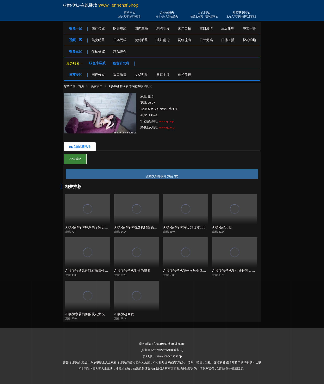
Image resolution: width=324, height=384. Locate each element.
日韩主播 (227, 40)
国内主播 (141, 28)
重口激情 (206, 28)
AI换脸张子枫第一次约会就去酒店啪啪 (191, 270)
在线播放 (75, 158)
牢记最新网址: (149, 121)
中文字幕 (249, 28)
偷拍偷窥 (98, 51)
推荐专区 (75, 74)
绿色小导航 (97, 63)
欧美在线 (119, 28)
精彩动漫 (163, 28)
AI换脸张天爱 (222, 227)
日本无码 (119, 40)
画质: (144, 115)
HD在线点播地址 (80, 146)
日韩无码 (206, 40)
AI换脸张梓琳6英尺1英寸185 (184, 227)
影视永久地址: (149, 127)
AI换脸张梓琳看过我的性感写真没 (139, 227)
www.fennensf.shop (118, 5)
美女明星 (98, 40)
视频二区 (75, 40)
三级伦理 (227, 28)
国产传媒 (98, 28)
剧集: (144, 96)
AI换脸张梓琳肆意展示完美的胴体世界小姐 (96, 227)
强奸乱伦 (163, 40)
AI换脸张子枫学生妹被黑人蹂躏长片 (238, 270)
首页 (81, 86)
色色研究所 (121, 63)
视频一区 (75, 28)
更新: (144, 102)
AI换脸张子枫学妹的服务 (132, 270)
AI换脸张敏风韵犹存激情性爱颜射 (90, 270)
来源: (144, 109)
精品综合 (119, 51)
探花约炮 (249, 40)
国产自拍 (184, 28)
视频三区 (75, 51)
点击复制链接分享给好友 (162, 176)
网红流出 (184, 40)
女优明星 (141, 40)
